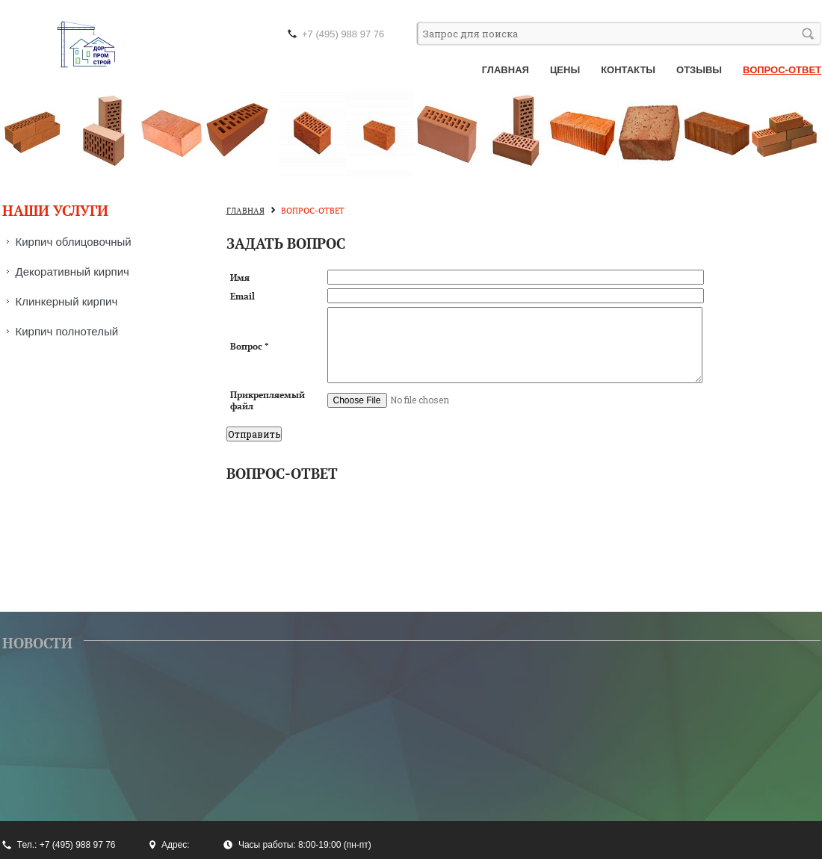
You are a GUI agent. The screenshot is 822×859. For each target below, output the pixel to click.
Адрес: (175, 845)
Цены (565, 69)
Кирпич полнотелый (67, 331)
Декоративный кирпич (72, 271)
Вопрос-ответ (782, 69)
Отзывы (699, 69)
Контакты (628, 69)
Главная (505, 69)
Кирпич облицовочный (74, 241)
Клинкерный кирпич (67, 301)
